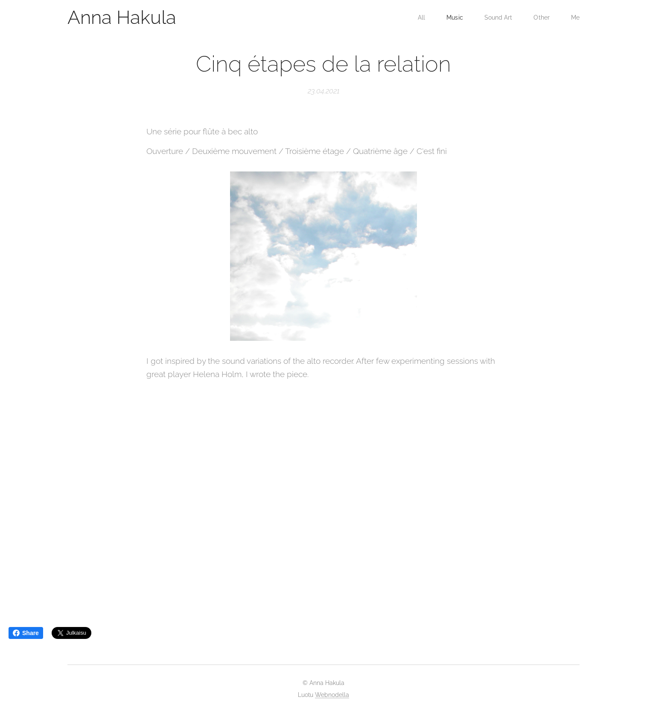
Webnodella (332, 694)
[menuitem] (419, 17)
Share (26, 633)
